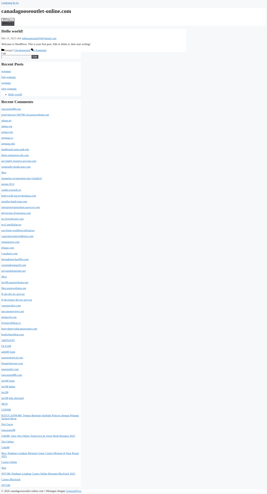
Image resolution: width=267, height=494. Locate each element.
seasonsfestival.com (12, 357)
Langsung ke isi (10, 2)
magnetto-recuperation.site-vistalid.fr (21, 178)
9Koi (4, 276)
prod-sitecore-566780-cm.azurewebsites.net (25, 114)
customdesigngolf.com (13, 265)
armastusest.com (10, 242)
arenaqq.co (7, 137)
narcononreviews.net (12, 311)
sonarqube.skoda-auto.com (16, 166)
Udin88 (5, 447)
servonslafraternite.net (13, 270)
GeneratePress (73, 491)
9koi (3, 172)
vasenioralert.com (11, 305)
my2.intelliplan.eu (11, 224)
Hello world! (12, 31)
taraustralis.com (10, 369)
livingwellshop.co (11, 323)
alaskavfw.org (9, 317)
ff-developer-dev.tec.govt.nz (16, 299)
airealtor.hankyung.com (14, 201)
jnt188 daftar (8, 386)
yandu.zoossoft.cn (11, 189)
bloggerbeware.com (12, 363)
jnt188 (4, 392)
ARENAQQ (8, 340)
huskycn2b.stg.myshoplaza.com (18, 195)
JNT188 (5, 485)
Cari (3, 53)
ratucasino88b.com (11, 375)
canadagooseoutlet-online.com (36, 11)
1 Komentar (40, 50)
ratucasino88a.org (11, 109)
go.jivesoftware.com (12, 218)
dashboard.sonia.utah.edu (15, 149)
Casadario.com (9, 253)
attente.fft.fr (7, 184)
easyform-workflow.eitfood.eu (17, 230)
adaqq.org (6, 126)
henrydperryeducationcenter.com (19, 328)
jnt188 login (8, 380)
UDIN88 (6, 409)
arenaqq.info (8, 143)
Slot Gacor (7, 424)
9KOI (4, 403)
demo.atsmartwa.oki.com (15, 155)
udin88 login (8, 351)
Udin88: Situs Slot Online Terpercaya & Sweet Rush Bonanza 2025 (38, 435)
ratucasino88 (8, 430)
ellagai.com (7, 247)
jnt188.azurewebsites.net (14, 282)
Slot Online (7, 441)
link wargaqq (8, 77)
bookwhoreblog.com (12, 334)
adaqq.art (6, 120)
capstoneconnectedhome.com (17, 236)
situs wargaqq (8, 88)
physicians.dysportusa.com (16, 213)
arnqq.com (7, 132)
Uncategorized (22, 50)
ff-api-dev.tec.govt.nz (13, 294)
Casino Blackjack (10, 479)
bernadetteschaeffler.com (15, 259)
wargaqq (6, 71)
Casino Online (9, 462)
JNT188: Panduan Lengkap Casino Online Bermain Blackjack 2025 (38, 473)
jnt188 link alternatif (12, 398)
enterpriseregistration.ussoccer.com (20, 207)
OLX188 (6, 346)
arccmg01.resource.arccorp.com (18, 161)
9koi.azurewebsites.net (13, 288)
